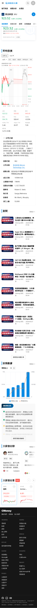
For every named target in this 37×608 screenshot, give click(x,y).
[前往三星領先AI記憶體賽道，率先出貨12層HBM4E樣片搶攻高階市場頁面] (18, 221)
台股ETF (4, 583)
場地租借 (22, 574)
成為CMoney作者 (24, 571)
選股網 (21, 540)
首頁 (3, 13)
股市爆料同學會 (6, 546)
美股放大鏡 (5, 566)
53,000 (17, 201)
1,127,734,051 (20, 186)
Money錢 (4, 557)
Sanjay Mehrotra (21, 194)
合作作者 (4, 537)
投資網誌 (4, 555)
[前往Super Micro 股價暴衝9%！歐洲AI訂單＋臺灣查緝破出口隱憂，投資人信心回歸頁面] (18, 235)
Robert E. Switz (20, 190)
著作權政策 (17, 605)
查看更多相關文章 (18, 357)
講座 (3, 529)
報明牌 (21, 546)
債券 (3, 588)
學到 (20, 555)
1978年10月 (19, 178)
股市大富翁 (22, 538)
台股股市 (4, 577)
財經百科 (4, 563)
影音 (3, 534)
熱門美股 (5, 8)
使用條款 (10, 605)
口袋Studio (22, 557)
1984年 (17, 182)
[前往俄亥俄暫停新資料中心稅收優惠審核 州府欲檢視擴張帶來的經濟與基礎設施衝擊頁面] (18, 306)
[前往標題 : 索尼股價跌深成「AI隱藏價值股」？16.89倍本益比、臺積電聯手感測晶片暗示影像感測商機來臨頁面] (18, 348)
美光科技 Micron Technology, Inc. (19, 166)
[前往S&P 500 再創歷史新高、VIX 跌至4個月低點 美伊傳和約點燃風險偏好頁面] (18, 263)
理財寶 (4, 523)
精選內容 (13, 8)
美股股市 (4, 580)
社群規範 (24, 605)
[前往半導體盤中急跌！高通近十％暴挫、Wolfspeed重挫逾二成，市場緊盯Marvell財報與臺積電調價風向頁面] (18, 320)
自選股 (21, 8)
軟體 (3, 526)
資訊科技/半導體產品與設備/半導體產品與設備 (22, 172)
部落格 (11, 514)
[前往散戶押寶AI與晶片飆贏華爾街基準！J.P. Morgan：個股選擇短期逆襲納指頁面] (18, 249)
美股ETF (4, 585)
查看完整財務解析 (18, 438)
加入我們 (17, 514)
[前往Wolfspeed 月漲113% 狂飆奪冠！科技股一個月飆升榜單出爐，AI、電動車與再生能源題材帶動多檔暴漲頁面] (18, 277)
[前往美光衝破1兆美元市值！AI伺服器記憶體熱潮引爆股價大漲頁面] (18, 334)
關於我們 (4, 514)
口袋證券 (4, 568)
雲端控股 (22, 543)
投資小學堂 (5, 560)
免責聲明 (31, 605)
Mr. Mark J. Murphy (22, 197)
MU (16, 161)
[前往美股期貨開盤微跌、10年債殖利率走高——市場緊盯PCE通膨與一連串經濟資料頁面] (18, 292)
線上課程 (4, 532)
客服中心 (22, 566)
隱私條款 (4, 605)
